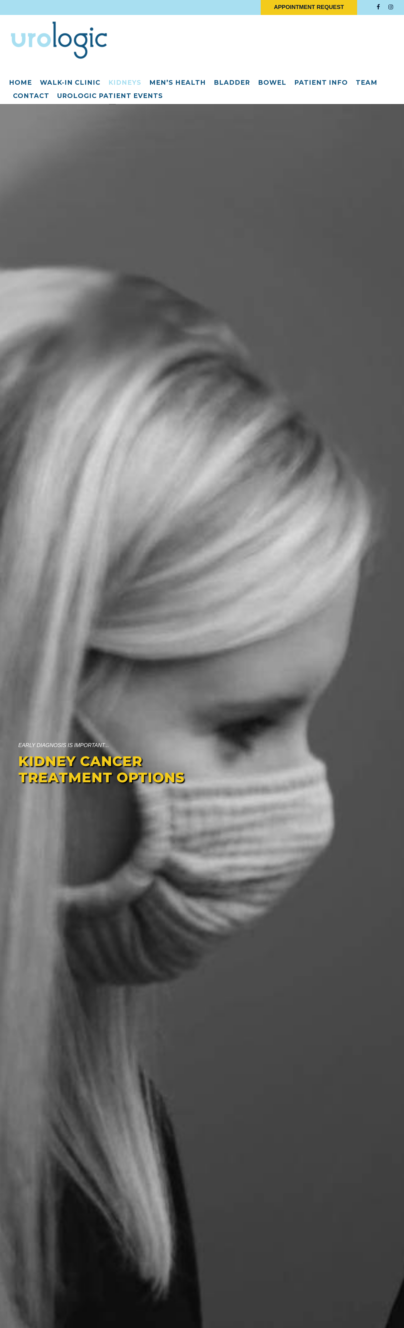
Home (20, 82)
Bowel (272, 82)
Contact (31, 96)
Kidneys (124, 82)
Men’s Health (177, 82)
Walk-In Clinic (70, 82)
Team (366, 82)
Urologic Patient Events (110, 96)
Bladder (232, 82)
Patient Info (321, 82)
